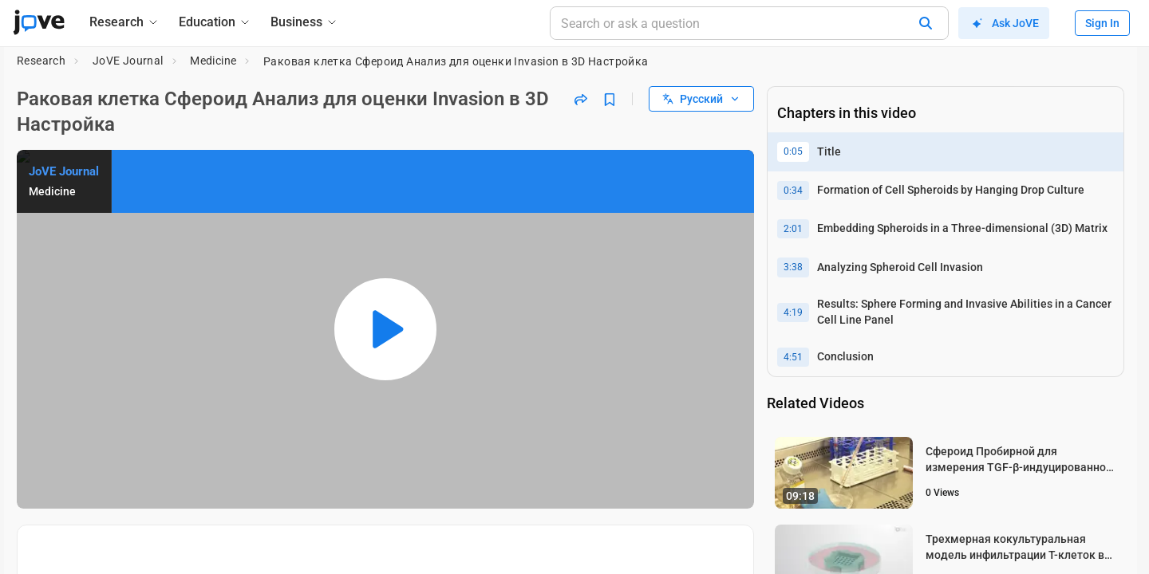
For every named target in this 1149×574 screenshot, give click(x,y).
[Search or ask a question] (749, 23)
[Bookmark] (609, 98)
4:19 (793, 312)
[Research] (124, 22)
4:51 (793, 357)
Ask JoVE (1004, 23)
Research (41, 60)
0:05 (793, 151)
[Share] (580, 98)
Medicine (213, 60)
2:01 (793, 228)
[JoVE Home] (39, 22)
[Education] (215, 22)
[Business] (304, 22)
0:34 (793, 190)
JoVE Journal (128, 60)
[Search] (926, 23)
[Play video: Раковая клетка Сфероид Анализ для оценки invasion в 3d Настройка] (385, 329)
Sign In (1102, 23)
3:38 (793, 267)
